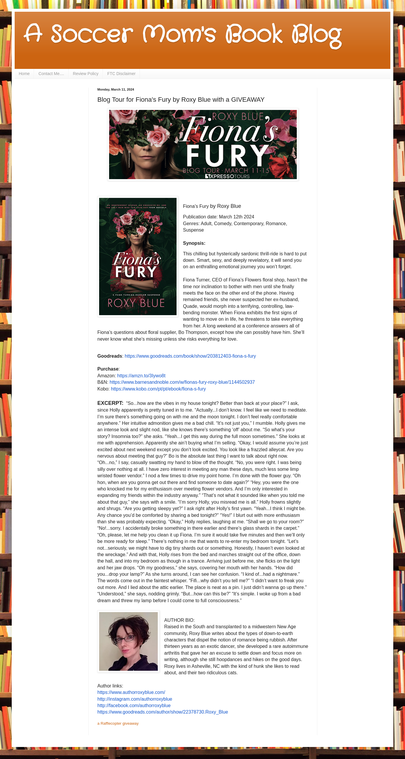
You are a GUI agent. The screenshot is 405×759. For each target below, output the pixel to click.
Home (24, 73)
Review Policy (86, 73)
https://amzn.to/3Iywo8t (141, 375)
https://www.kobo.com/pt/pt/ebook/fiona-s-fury (158, 388)
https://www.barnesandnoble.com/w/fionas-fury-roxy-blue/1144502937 (182, 382)
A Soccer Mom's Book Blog (181, 35)
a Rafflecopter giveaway (118, 723)
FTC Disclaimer (121, 73)
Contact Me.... (51, 73)
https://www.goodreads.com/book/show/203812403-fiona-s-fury (190, 356)
